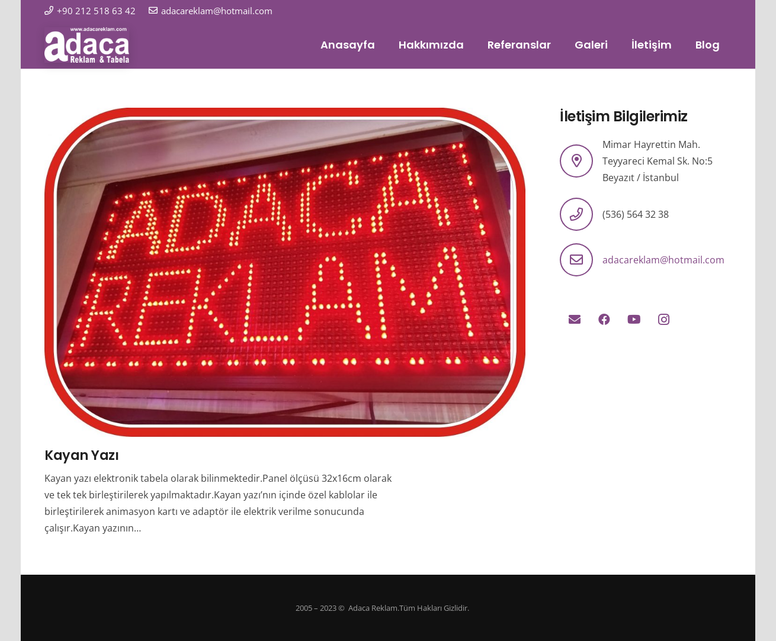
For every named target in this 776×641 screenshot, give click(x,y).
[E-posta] (574, 319)
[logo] (86, 45)
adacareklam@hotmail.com (663, 259)
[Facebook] (604, 319)
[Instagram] (663, 319)
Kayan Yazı (81, 455)
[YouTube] (634, 319)
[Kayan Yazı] (284, 116)
